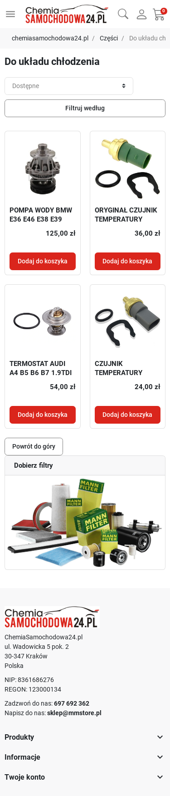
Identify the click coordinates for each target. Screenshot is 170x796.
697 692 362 (71, 703)
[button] (123, 13)
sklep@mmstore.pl (74, 713)
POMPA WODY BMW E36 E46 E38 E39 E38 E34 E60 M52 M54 (41, 223)
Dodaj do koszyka (43, 261)
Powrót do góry (33, 446)
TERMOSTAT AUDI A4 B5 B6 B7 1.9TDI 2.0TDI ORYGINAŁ (41, 373)
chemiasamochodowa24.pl (50, 38)
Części (109, 38)
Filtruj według (85, 108)
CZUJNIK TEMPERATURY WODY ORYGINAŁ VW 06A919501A (127, 377)
